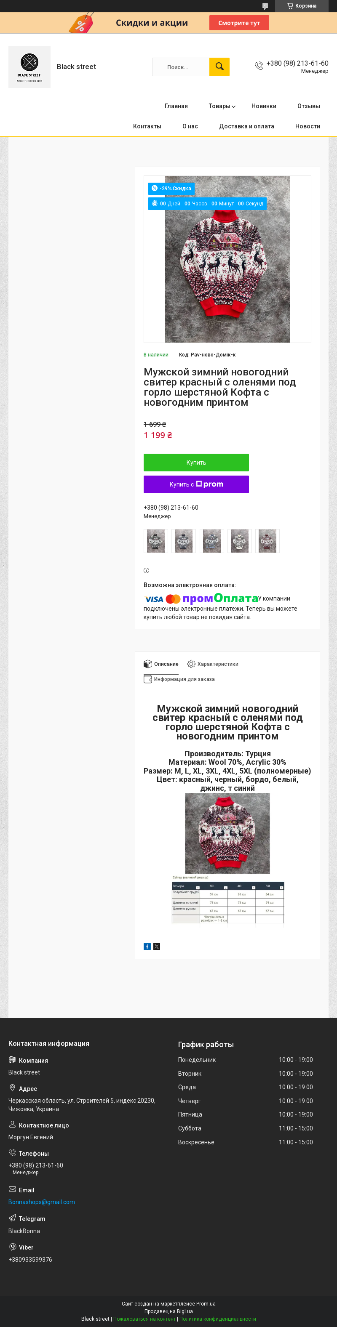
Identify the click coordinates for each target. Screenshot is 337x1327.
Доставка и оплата (246, 126)
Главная (176, 106)
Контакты (147, 126)
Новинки (263, 106)
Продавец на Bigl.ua (168, 1311)
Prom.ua (206, 1304)
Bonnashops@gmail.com (41, 1202)
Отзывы (308, 106)
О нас (190, 126)
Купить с (196, 484)
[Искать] (219, 67)
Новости (307, 126)
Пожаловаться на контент (144, 1319)
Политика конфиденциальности (217, 1319)
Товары (219, 106)
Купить (196, 462)
